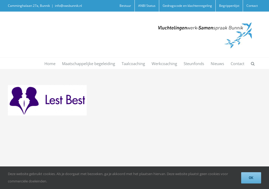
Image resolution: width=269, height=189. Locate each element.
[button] (253, 63)
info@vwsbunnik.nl (68, 5)
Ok (251, 177)
